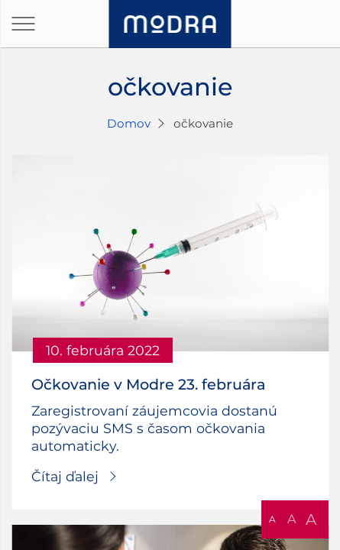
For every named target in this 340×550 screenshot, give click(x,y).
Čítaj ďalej (65, 476)
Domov (129, 123)
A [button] (272, 519)
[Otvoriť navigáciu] (23, 23)
